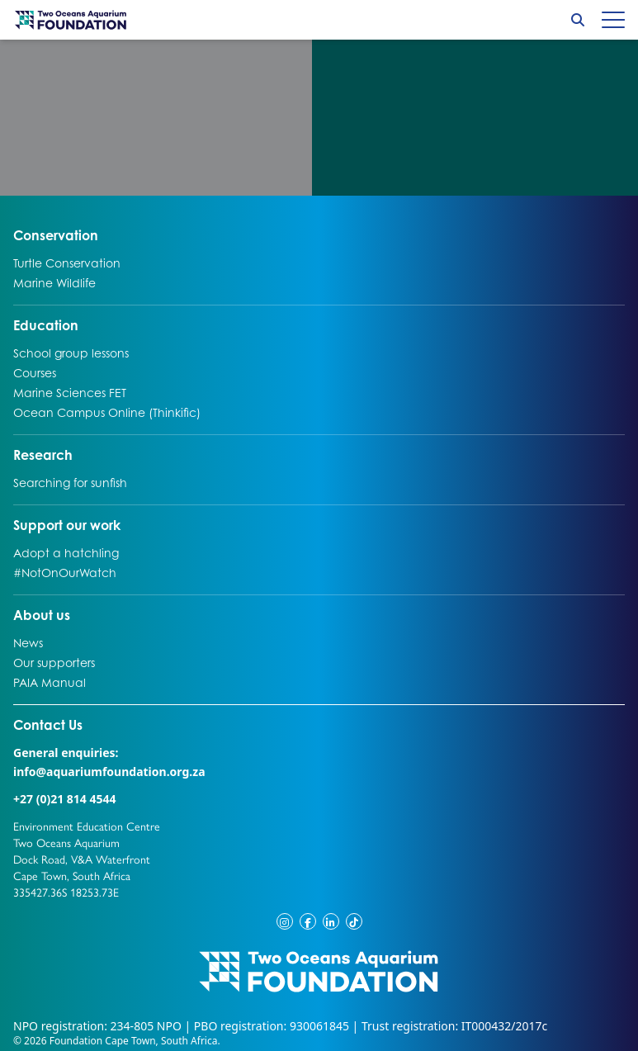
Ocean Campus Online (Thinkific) (107, 412)
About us (41, 614)
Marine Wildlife (54, 282)
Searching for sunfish (70, 482)
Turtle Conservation (67, 262)
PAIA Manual (49, 682)
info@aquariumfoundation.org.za (109, 771)
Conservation (55, 234)
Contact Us (79, 724)
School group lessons (71, 352)
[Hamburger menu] (613, 20)
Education (45, 324)
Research (43, 454)
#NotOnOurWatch (64, 572)
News (30, 642)
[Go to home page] (71, 20)
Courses (34, 372)
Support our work (67, 524)
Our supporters (54, 662)
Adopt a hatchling (66, 552)
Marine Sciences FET (69, 392)
